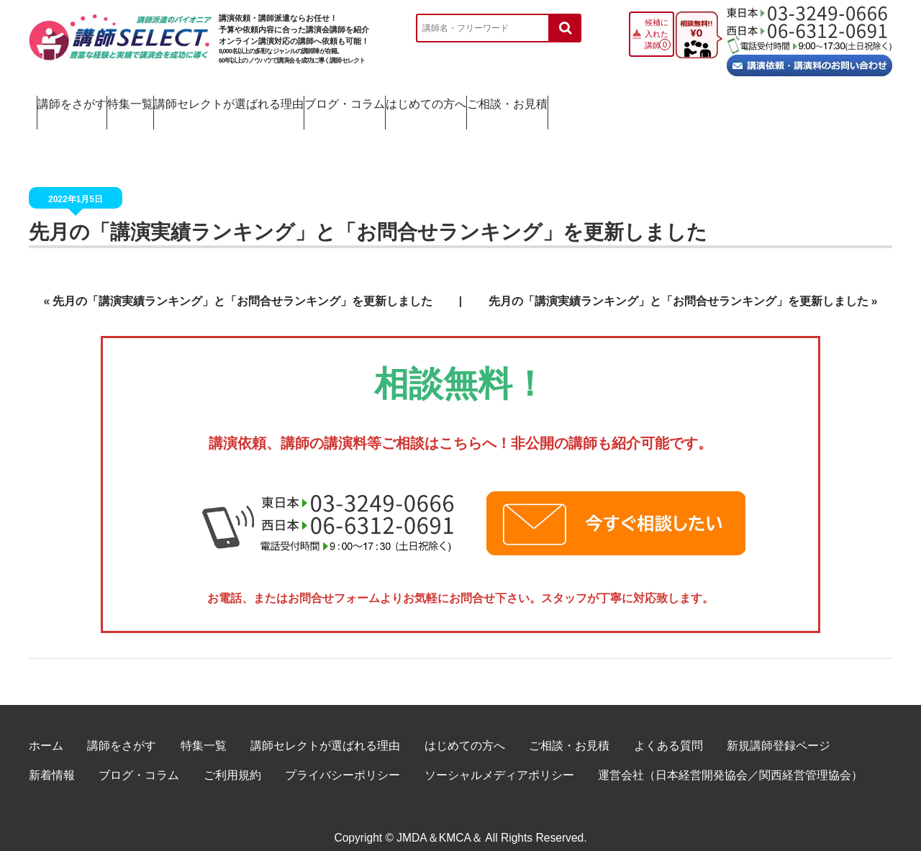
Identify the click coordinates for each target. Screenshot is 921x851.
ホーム (46, 730)
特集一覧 (208, 100)
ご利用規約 (232, 759)
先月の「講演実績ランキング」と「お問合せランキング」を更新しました (242, 285)
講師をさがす (89, 100)
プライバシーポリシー (342, 759)
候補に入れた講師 (656, 34)
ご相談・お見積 (817, 100)
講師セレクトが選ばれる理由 (365, 100)
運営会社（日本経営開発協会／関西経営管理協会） (730, 759)
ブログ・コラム (536, 100)
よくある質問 (668, 730)
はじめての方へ (677, 100)
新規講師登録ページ (778, 730)
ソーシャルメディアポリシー (499, 759)
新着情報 (52, 759)
